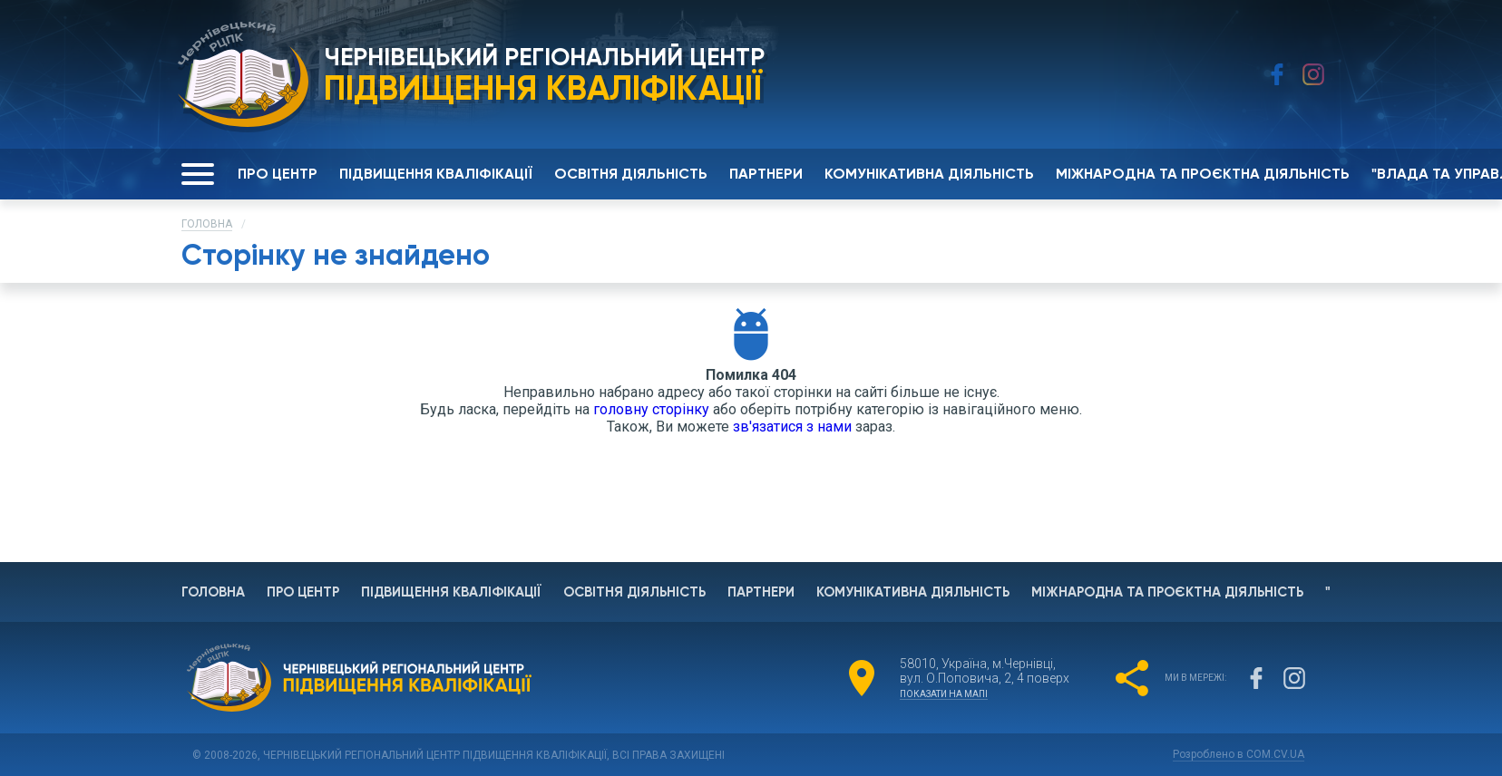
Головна (206, 224)
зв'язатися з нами (792, 426)
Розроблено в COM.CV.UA (1238, 754)
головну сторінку (651, 409)
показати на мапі (944, 694)
